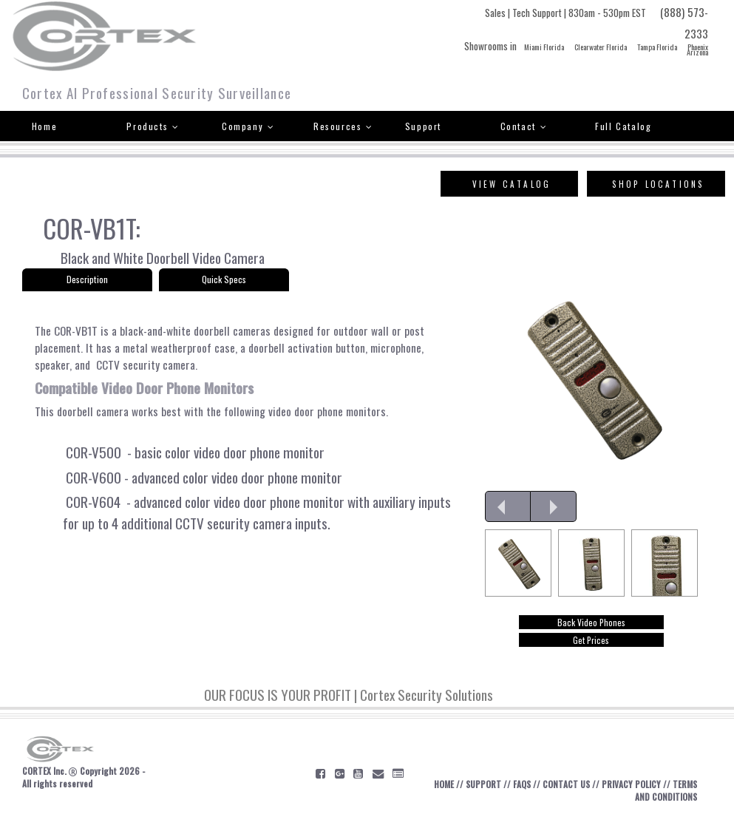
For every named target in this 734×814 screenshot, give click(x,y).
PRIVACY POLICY (631, 784)
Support (423, 126)
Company (248, 126)
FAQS (522, 784)
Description (87, 279)
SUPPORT (483, 784)
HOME (444, 784)
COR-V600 (92, 477)
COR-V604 (91, 501)
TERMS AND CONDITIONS (666, 790)
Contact (524, 126)
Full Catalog (623, 126)
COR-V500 (92, 452)
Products (152, 126)
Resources (343, 126)
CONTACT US (566, 784)
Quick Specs (224, 279)
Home (44, 126)
